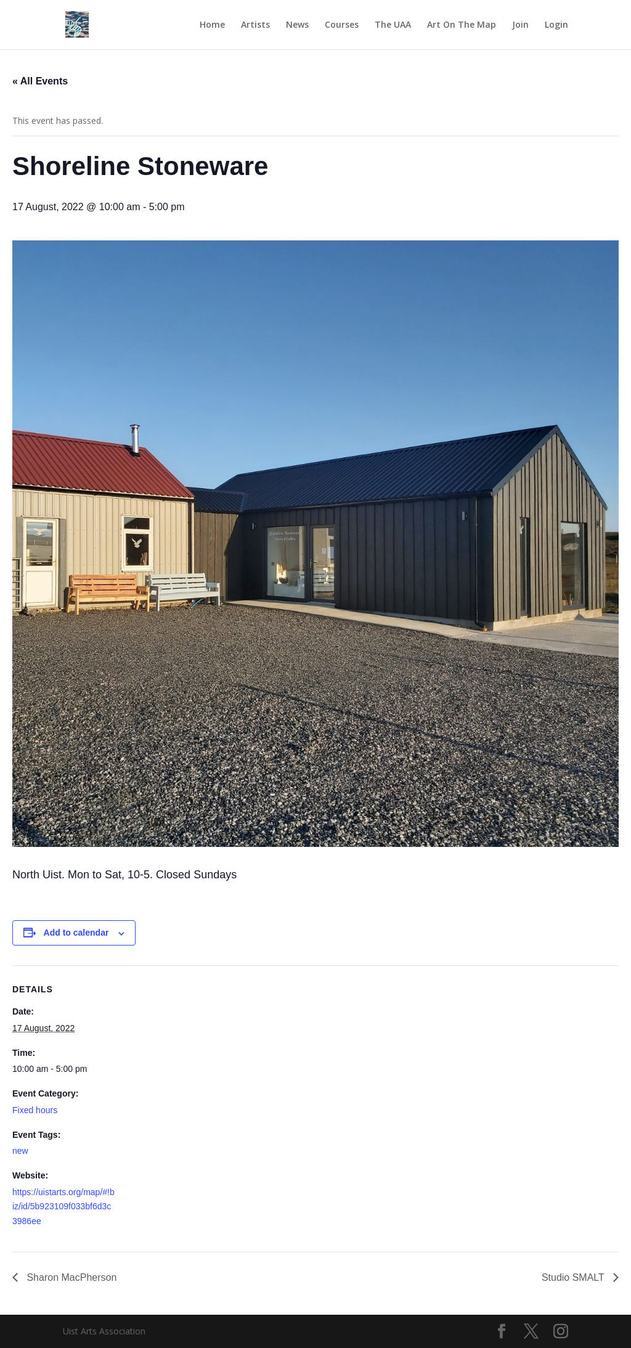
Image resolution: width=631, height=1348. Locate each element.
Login (556, 25)
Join (520, 25)
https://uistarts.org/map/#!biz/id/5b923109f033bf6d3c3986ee (63, 1207)
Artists (255, 25)
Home (212, 25)
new (20, 1151)
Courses (342, 25)
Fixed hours (34, 1110)
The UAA (393, 25)
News (297, 25)
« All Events (40, 81)
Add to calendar (76, 932)
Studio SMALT (574, 1277)
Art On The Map (461, 25)
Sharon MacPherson (70, 1277)
